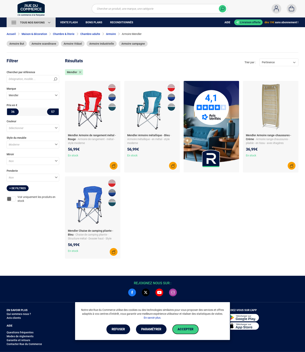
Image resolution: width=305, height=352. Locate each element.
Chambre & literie (63, 34)
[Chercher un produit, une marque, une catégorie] (159, 8)
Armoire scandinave (44, 43)
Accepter (185, 329)
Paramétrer (151, 329)
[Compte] (276, 8)
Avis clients (14, 317)
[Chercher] (222, 8)
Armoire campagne (133, 43)
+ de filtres (17, 188)
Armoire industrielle (101, 43)
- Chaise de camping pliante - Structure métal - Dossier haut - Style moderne (89, 238)
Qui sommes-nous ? (19, 314)
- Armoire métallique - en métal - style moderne (149, 139)
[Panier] (291, 8)
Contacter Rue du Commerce (24, 344)
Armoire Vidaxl (73, 43)
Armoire (111, 34)
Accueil (11, 34)
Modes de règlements (20, 336)
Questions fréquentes (20, 332)
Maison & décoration (34, 34)
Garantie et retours (18, 340)
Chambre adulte (90, 34)
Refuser (118, 329)
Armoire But (16, 43)
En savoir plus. (152, 317)
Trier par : (250, 62)
